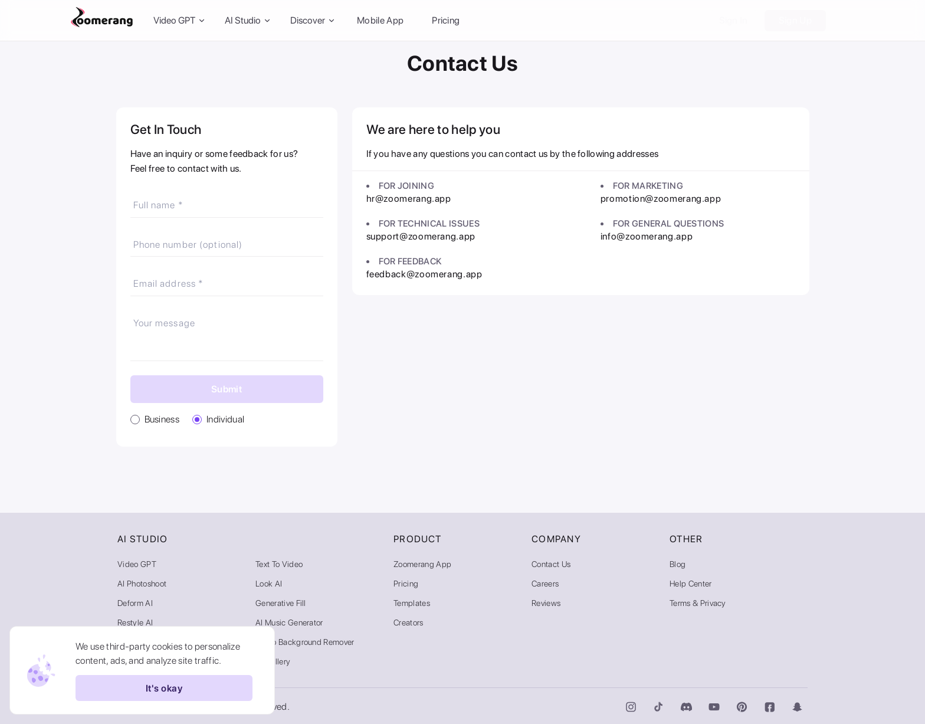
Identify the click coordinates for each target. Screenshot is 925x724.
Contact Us (551, 564)
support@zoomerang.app (420, 236)
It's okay (164, 688)
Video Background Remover (305, 642)
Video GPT (136, 564)
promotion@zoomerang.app (661, 198)
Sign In (733, 20)
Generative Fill (280, 603)
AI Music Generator (289, 622)
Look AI (268, 583)
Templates (411, 603)
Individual (225, 419)
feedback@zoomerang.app (424, 274)
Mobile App (380, 20)
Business (162, 419)
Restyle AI (135, 622)
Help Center (691, 583)
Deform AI (135, 603)
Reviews (546, 603)
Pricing (446, 20)
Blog (677, 564)
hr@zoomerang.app (408, 198)
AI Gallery (272, 661)
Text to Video (279, 564)
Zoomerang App (422, 564)
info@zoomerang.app (647, 236)
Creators (408, 622)
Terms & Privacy (698, 603)
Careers (545, 583)
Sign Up (795, 20)
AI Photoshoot (141, 583)
